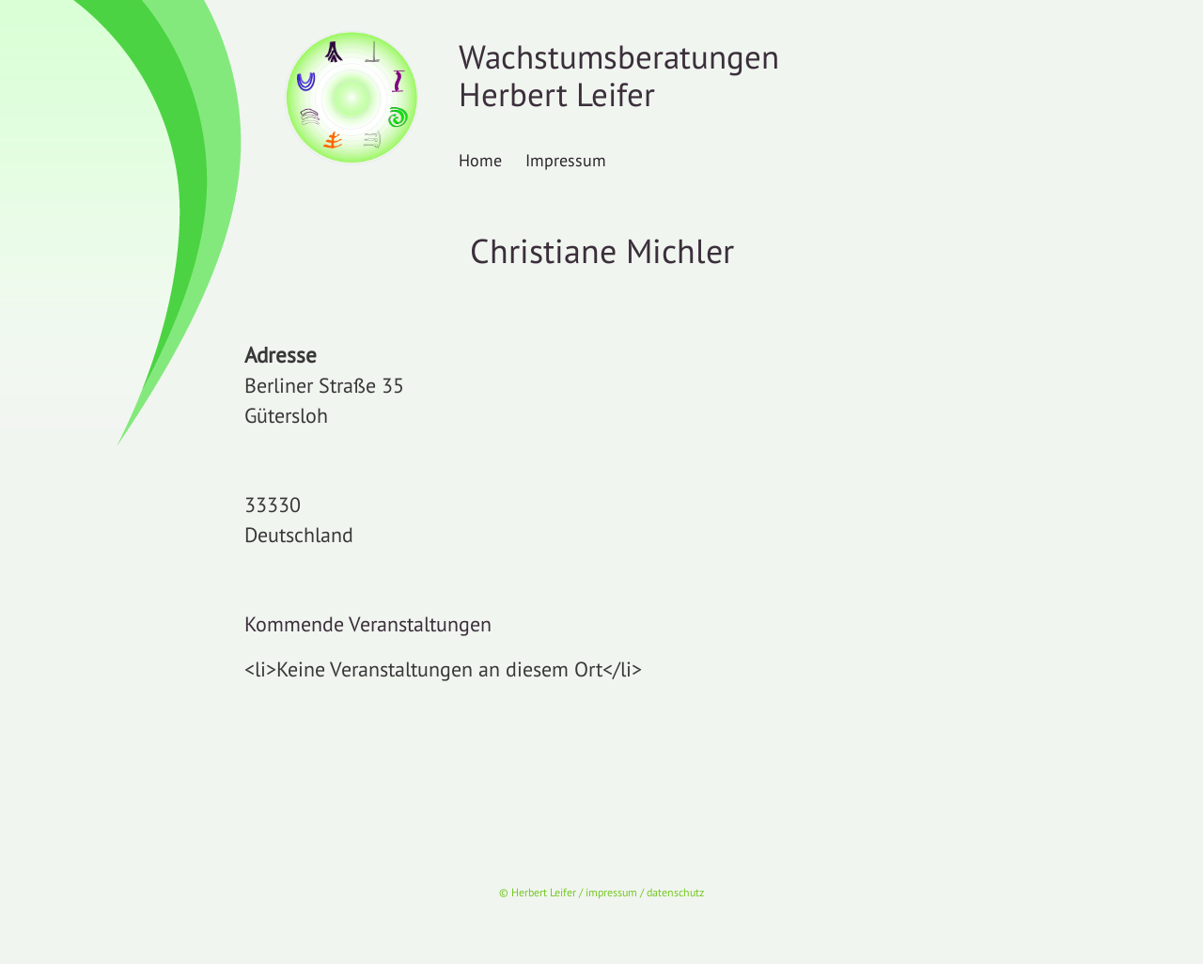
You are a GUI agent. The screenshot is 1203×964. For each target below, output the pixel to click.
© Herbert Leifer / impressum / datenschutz (601, 892)
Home (480, 159)
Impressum (565, 159)
